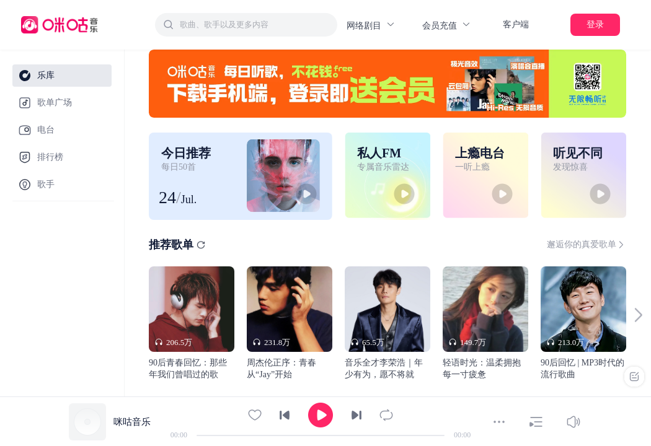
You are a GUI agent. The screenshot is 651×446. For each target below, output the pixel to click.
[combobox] (246, 25)
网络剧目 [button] (371, 25)
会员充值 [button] (446, 25)
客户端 (516, 24)
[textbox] (255, 24)
